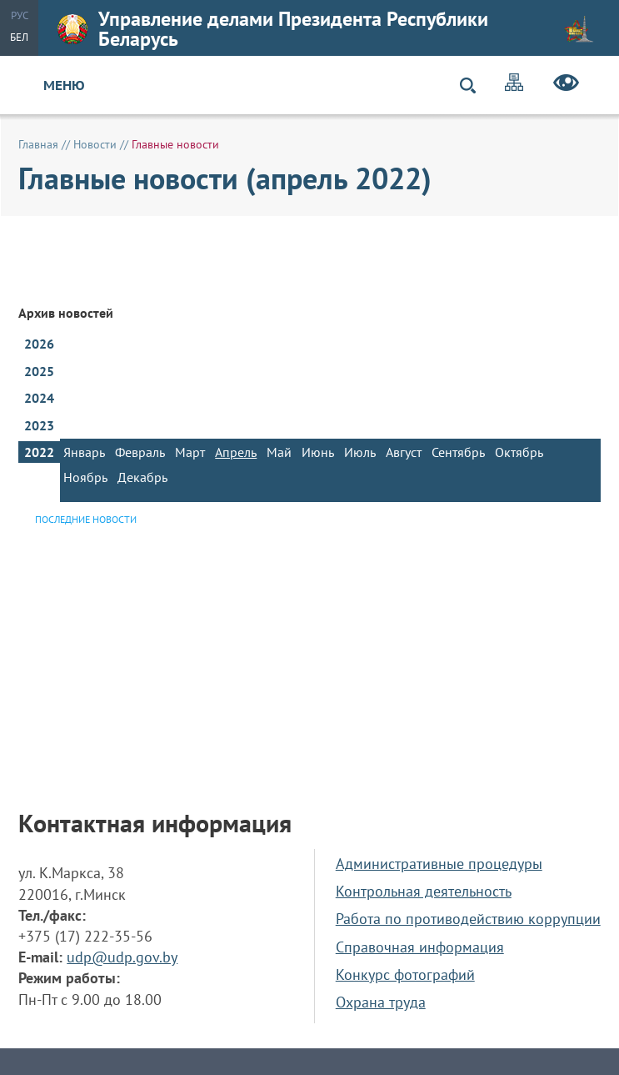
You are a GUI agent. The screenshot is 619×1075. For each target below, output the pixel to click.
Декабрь (142, 477)
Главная (38, 144)
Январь (84, 452)
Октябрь (519, 452)
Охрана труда (381, 1002)
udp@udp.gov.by (122, 957)
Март (190, 452)
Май (279, 452)
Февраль (140, 452)
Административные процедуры (439, 863)
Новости (95, 144)
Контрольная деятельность (424, 891)
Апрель (236, 452)
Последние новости (86, 519)
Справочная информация (420, 947)
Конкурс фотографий (405, 974)
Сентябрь (458, 452)
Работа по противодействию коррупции (468, 918)
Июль (360, 452)
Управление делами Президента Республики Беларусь (325, 29)
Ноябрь (85, 477)
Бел (19, 37)
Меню (64, 85)
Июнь (318, 452)
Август (404, 452)
